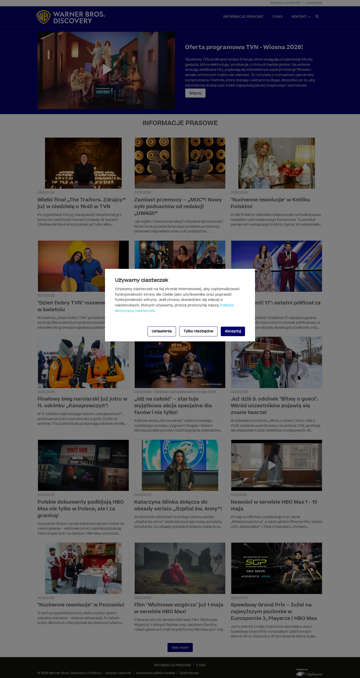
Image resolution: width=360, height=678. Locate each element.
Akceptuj (233, 331)
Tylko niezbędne (198, 331)
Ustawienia (162, 331)
